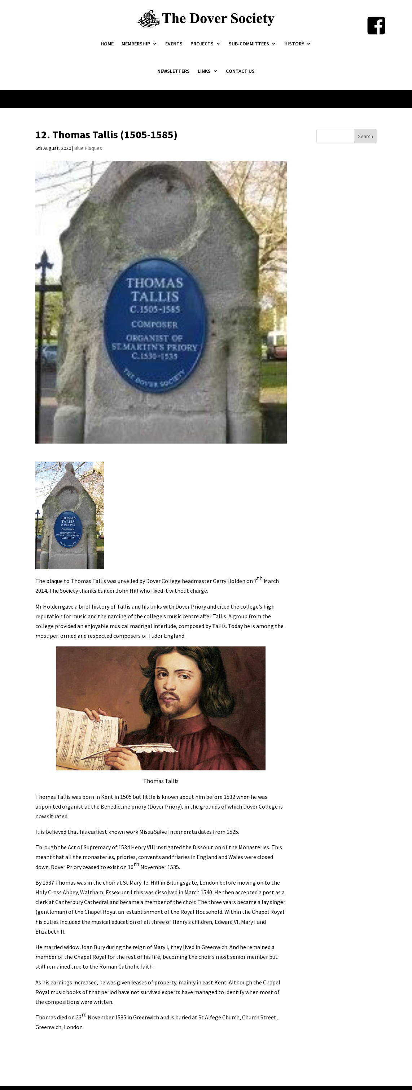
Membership (136, 43)
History (294, 43)
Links (204, 71)
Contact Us (240, 71)
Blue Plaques (88, 148)
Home (107, 43)
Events (174, 43)
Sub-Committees (249, 43)
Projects (202, 43)
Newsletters (173, 71)
